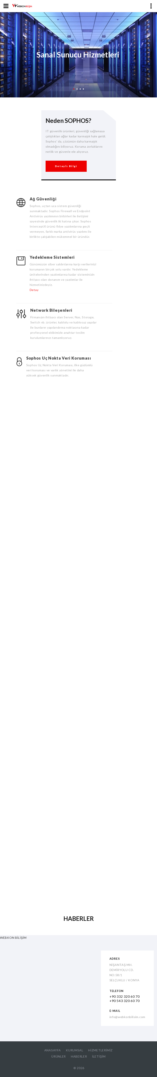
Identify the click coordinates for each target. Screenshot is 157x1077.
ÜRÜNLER (58, 1056)
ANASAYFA (52, 1050)
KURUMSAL (74, 1050)
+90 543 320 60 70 (124, 1001)
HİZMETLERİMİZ (100, 1050)
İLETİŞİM (99, 1056)
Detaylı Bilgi (66, 160)
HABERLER (79, 1056)
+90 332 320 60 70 (124, 996)
